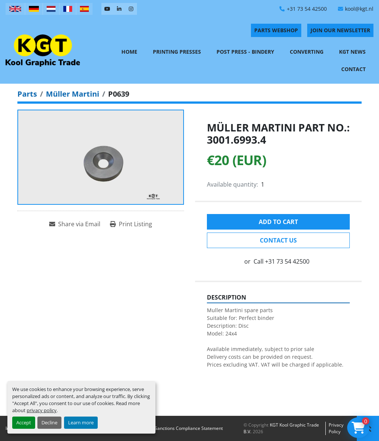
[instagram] (131, 9)
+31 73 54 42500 (307, 8)
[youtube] (107, 9)
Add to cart (278, 222)
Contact (353, 69)
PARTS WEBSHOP (276, 30)
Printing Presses (177, 51)
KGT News (352, 51)
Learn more (81, 422)
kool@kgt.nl (359, 8)
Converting (306, 51)
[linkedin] (119, 9)
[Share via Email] (74, 224)
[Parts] (27, 94)
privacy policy (42, 410)
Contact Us (278, 240)
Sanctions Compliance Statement (189, 428)
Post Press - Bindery (245, 51)
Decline (49, 422)
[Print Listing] (131, 224)
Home (129, 51)
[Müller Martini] (72, 94)
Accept (23, 422)
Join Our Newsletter (340, 30)
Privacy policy (336, 428)
